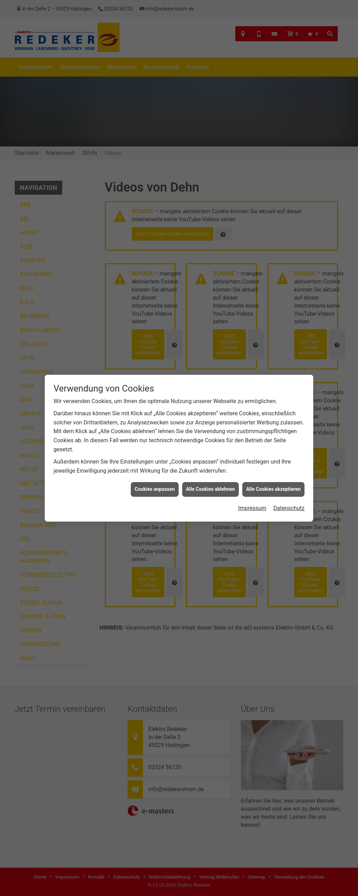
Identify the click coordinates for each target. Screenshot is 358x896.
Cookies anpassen (155, 489)
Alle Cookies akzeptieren (273, 489)
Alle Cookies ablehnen (210, 489)
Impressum (252, 507)
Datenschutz (289, 507)
